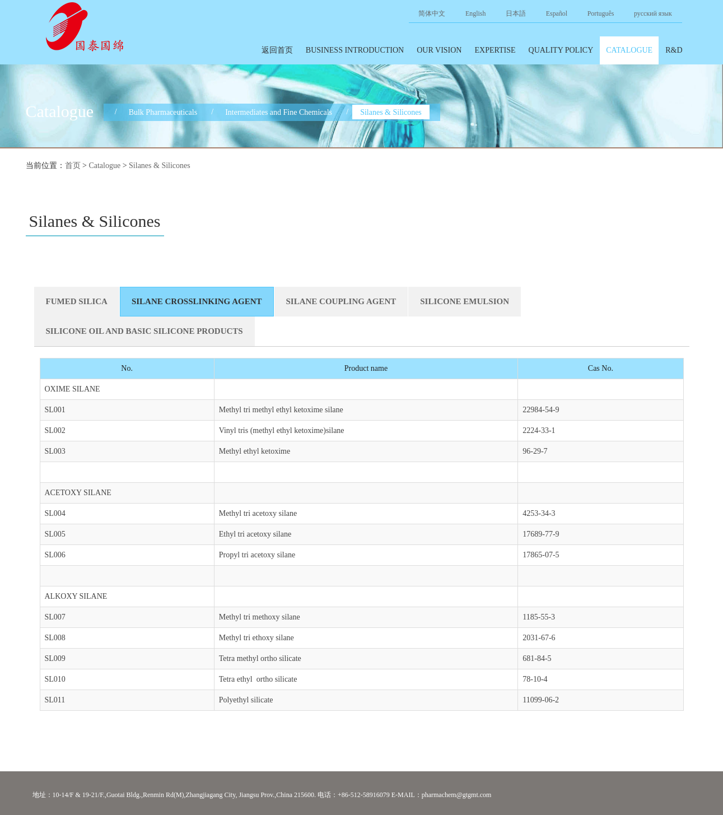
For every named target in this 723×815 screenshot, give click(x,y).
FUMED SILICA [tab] (77, 301)
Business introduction (355, 50)
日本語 (516, 13)
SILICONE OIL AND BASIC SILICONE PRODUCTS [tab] (144, 331)
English (475, 13)
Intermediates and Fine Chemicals (278, 112)
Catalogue (629, 50)
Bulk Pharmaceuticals (163, 112)
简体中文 (431, 13)
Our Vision (439, 50)
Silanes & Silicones (391, 112)
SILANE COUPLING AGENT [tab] (341, 301)
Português (600, 13)
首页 (73, 165)
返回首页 (277, 50)
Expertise (494, 50)
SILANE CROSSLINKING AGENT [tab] (197, 301)
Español (556, 13)
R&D (673, 50)
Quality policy (561, 50)
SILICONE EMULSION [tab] (464, 301)
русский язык (653, 13)
